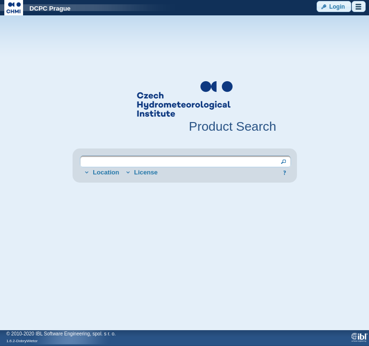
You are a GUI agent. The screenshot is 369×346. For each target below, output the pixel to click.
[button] (334, 6)
